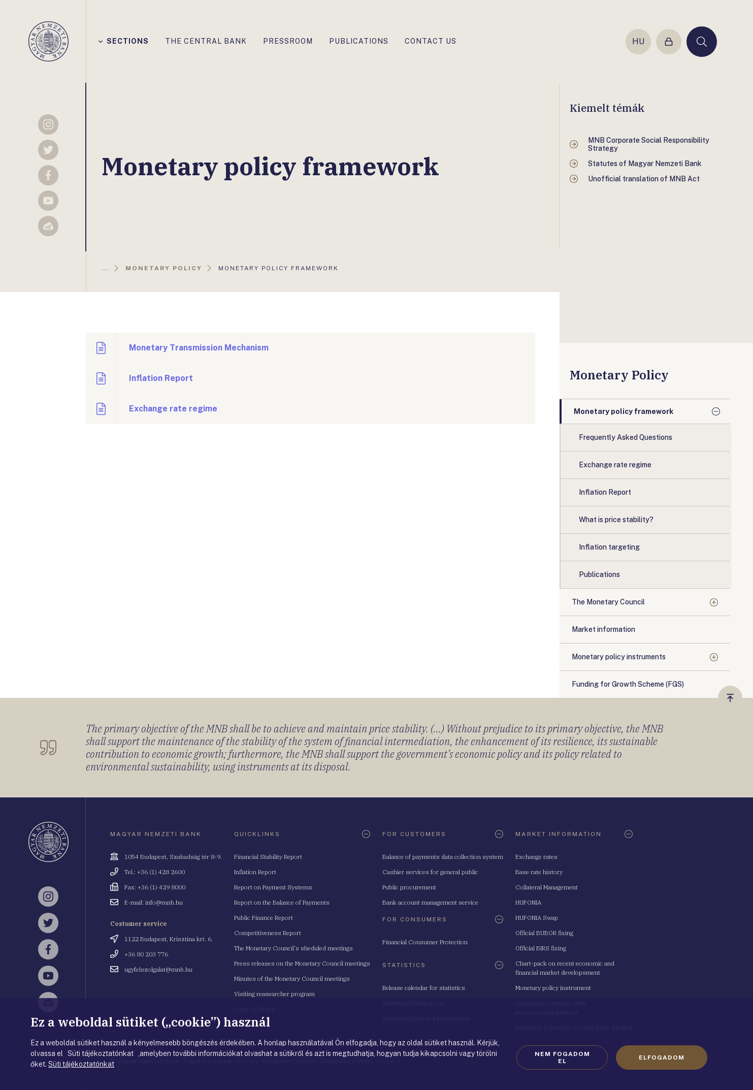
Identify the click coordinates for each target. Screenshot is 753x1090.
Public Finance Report (263, 917)
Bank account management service (430, 902)
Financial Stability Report (268, 856)
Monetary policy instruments (619, 657)
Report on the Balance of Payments (282, 902)
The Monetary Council (608, 602)
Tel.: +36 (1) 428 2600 (154, 872)
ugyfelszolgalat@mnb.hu (158, 969)
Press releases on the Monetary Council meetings (302, 963)
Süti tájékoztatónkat (81, 1064)
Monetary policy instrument (553, 987)
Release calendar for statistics (423, 987)
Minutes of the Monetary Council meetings (292, 978)
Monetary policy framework (623, 411)
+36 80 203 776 (146, 954)
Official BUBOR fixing (544, 933)
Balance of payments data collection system (442, 856)
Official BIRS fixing (540, 948)
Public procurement (409, 887)
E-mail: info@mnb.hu (153, 902)
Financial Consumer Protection (425, 942)
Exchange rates (536, 856)
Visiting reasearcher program (274, 994)
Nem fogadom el (562, 1057)
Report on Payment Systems (273, 887)
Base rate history (539, 872)
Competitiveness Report (267, 933)
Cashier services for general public (430, 872)
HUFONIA (528, 902)
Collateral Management (546, 887)
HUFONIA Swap (536, 917)
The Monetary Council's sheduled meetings (293, 948)
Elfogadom (661, 1057)
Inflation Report (255, 872)
